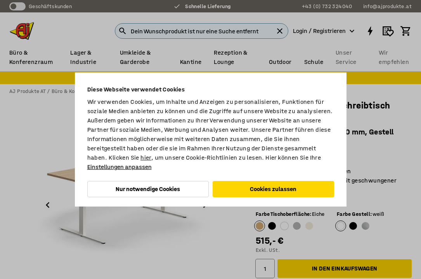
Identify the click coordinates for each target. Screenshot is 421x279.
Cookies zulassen (273, 189)
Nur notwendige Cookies (148, 189)
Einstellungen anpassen (119, 166)
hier (145, 157)
